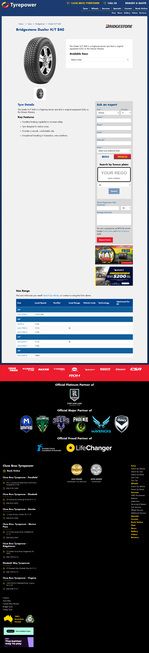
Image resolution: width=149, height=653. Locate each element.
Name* (100, 117)
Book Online (141, 8)
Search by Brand (137, 474)
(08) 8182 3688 (12, 488)
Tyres (85, 8)
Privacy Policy (108, 231)
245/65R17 (22, 342)
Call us (110, 3)
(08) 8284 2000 (12, 538)
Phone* (99, 125)
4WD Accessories (138, 495)
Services (106, 8)
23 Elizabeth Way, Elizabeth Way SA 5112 (21, 568)
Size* (99, 109)
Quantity (124, 109)
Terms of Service (123, 231)
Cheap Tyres (7, 609)
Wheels (94, 8)
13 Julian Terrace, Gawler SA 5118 (18, 514)
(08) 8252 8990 (12, 503)
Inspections (135, 501)
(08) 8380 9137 (12, 589)
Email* (99, 132)
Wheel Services (137, 510)
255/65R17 (22, 346)
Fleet (114, 13)
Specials (117, 8)
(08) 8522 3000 (12, 518)
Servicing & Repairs (138, 504)
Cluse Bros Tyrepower (83, 3)
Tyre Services (136, 507)
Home (19, 24)
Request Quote (105, 240)
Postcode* (101, 140)
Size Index (7, 601)
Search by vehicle (51, 295)
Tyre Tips (134, 480)
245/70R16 (22, 328)
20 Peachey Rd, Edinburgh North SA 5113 (21, 500)
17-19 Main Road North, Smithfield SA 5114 (19, 533)
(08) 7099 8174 (12, 557)
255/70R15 (22, 314)
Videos (135, 13)
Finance (6, 598)
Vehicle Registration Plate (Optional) (106, 203)
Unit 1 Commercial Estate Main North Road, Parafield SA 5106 (21, 484)
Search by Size (137, 471)
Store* (99, 147)
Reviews (142, 13)
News (120, 13)
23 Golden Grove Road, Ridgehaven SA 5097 (20, 552)
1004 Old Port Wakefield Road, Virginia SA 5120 (20, 584)
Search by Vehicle (138, 469)
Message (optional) (104, 212)
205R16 (20, 324)
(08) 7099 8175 (12, 572)
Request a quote (133, 3)
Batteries (134, 498)
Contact (128, 8)
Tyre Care (135, 477)
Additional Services (138, 513)
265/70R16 (22, 332)
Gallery (127, 13)
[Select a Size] (99, 60)
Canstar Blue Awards (11, 604)
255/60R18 (22, 355)
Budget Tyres (8, 607)
